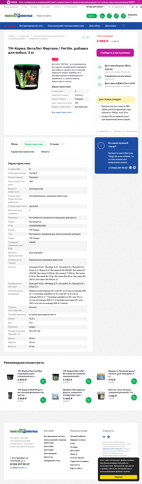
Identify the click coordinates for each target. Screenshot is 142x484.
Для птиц (48, 457)
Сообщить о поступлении (115, 53)
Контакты (75, 465)
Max (127, 153)
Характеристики (34, 144)
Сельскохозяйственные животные (66, 26)
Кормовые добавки (16, 39)
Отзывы (34, 7)
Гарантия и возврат (79, 461)
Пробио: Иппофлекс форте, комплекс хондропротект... (74, 392)
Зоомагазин (24, 36)
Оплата (57, 7)
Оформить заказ (78, 440)
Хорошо (119, 477)
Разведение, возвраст (38, 39)
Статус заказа (71, 7)
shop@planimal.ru (119, 7)
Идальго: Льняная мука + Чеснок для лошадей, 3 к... (122, 374)
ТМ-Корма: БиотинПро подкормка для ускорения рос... (29, 374)
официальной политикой (112, 449)
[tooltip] (83, 37)
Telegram (112, 156)
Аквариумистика (52, 461)
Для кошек (110, 26)
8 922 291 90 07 (94, 7)
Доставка (46, 7)
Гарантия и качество (22, 152)
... (81, 7)
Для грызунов (50, 453)
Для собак (94, 26)
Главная (11, 36)
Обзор (14, 144)
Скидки (12, 26)
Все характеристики (62, 112)
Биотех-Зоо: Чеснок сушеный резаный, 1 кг (120, 391)
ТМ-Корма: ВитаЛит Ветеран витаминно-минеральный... (74, 374)
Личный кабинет (78, 436)
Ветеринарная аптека (31, 26)
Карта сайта (76, 468)
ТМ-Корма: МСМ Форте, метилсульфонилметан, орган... (30, 392)
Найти (92, 16)
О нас (24, 7)
